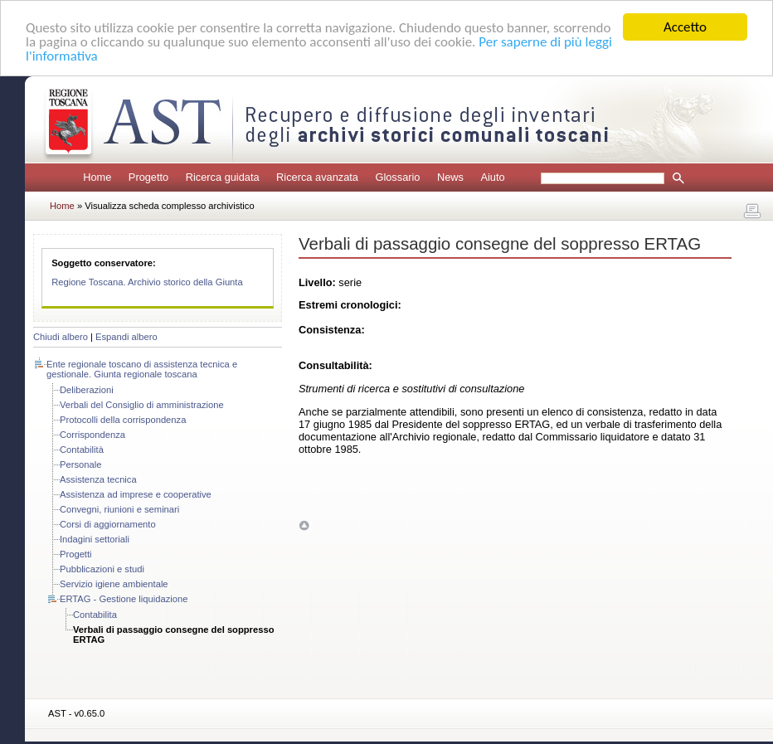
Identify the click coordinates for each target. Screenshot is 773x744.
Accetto (685, 27)
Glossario (397, 177)
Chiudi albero (60, 337)
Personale (80, 464)
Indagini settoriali (94, 539)
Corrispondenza (92, 435)
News (450, 177)
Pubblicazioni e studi (102, 569)
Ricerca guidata (223, 177)
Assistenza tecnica (98, 479)
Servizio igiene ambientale (114, 584)
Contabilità (82, 450)
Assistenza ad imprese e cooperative (135, 494)
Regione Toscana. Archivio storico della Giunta (147, 282)
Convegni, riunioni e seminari (119, 509)
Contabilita (95, 615)
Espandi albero (126, 337)
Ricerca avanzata (317, 177)
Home (97, 177)
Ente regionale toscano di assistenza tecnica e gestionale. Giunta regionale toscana (141, 369)
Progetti (76, 554)
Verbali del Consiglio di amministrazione (142, 405)
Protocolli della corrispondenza (123, 420)
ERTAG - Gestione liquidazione (123, 599)
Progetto (148, 177)
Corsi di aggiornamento (108, 524)
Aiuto (492, 177)
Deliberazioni (87, 390)
